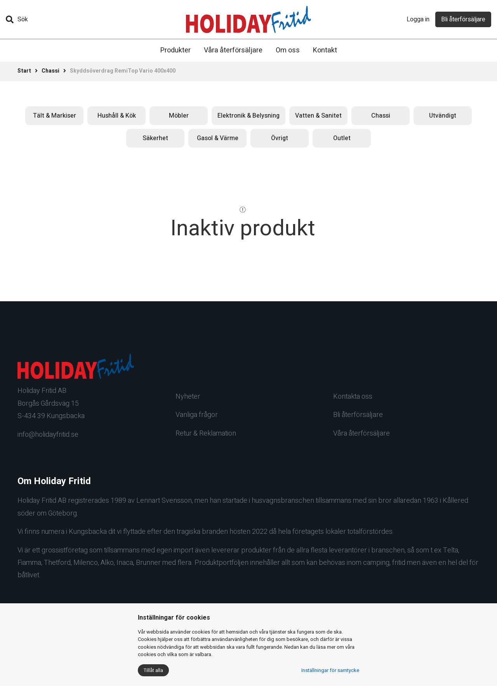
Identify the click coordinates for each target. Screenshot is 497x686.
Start (24, 71)
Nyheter (188, 396)
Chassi (50, 71)
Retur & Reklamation (206, 433)
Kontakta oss (352, 396)
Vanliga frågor (197, 415)
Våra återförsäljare (233, 50)
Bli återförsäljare (463, 19)
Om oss (288, 50)
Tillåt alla (153, 670)
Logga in (418, 19)
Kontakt (325, 50)
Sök (17, 19)
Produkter (175, 50)
